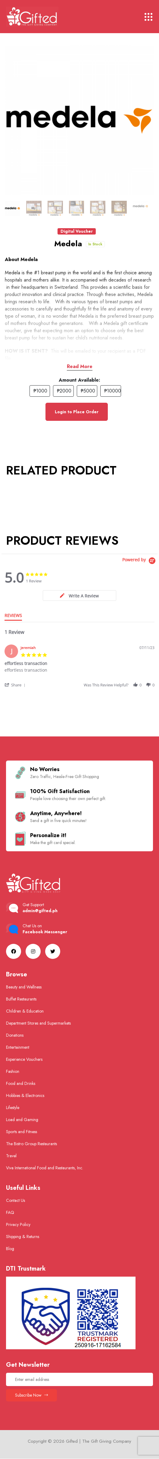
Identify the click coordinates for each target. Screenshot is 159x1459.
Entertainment (17, 1047)
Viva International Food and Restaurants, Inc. (44, 1168)
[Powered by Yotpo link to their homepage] (139, 561)
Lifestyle (12, 1107)
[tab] (79, 595)
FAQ (10, 1212)
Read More (79, 366)
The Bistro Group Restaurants (31, 1144)
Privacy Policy (18, 1224)
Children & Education (25, 1011)
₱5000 (88, 390)
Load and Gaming (22, 1120)
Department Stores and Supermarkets (38, 1023)
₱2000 (64, 390)
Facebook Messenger (45, 932)
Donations (14, 1035)
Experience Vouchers (24, 1059)
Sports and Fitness (21, 1132)
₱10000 (112, 390)
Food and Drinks (20, 1083)
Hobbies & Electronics (25, 1095)
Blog (10, 1249)
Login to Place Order (76, 412)
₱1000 (40, 390)
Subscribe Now (31, 1395)
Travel (11, 1156)
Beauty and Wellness (24, 987)
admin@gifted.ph (40, 911)
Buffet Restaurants (21, 999)
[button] (15, 685)
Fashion (12, 1071)
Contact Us (15, 1200)
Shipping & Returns (22, 1237)
